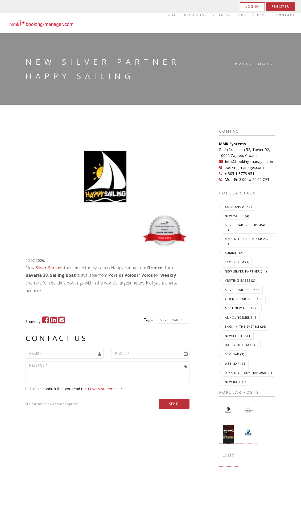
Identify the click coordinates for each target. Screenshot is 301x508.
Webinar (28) (235, 363)
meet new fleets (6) (242, 308)
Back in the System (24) (245, 326)
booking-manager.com (244, 167)
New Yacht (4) (237, 216)
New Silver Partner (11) (246, 271)
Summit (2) (234, 253)
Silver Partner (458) (243, 290)
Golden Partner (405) (244, 299)
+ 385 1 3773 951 (239, 173)
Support (261, 15)
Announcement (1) (241, 317)
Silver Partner (49, 268)
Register (280, 6)
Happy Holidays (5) (241, 345)
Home (172, 15)
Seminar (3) (234, 354)
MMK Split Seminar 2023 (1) (248, 373)
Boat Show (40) (238, 207)
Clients (222, 15)
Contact (285, 15)
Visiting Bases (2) (240, 280)
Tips (241, 15)
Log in (252, 6)
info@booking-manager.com (249, 161)
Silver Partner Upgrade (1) (247, 227)
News (263, 64)
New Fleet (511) (238, 336)
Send (174, 403)
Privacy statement (103, 388)
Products (195, 15)
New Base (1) (235, 382)
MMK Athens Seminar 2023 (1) (248, 241)
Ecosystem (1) (237, 262)
